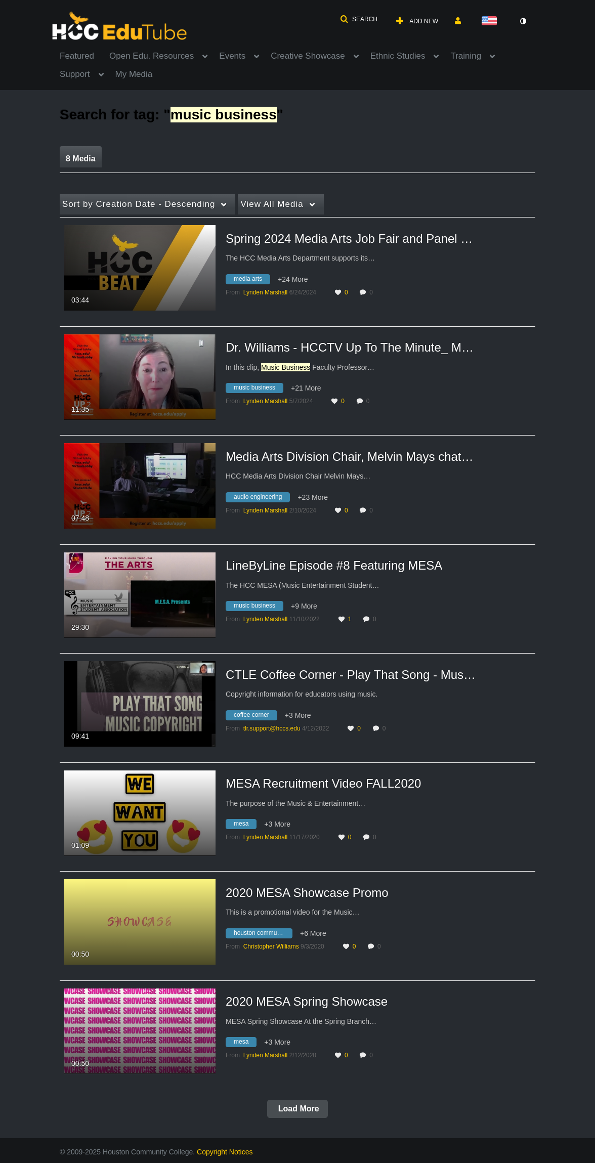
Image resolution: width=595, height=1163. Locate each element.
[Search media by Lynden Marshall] (265, 292)
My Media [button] (134, 74)
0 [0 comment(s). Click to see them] (372, 292)
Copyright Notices (225, 1152)
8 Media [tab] (81, 158)
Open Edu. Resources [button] (151, 56)
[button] (358, 19)
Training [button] (465, 56)
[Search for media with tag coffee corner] (255, 716)
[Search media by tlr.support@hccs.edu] (272, 728)
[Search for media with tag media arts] (252, 280)
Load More (297, 1108)
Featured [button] (77, 56)
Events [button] (232, 56)
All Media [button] (271, 204)
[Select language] (491, 21)
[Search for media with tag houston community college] (263, 934)
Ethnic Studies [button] (398, 56)
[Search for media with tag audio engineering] (262, 498)
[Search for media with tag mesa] (245, 826)
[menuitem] (84, 55)
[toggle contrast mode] (522, 21)
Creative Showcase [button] (308, 56)
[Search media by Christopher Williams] (271, 946)
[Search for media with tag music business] (258, 389)
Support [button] (75, 74)
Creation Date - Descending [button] (138, 204)
